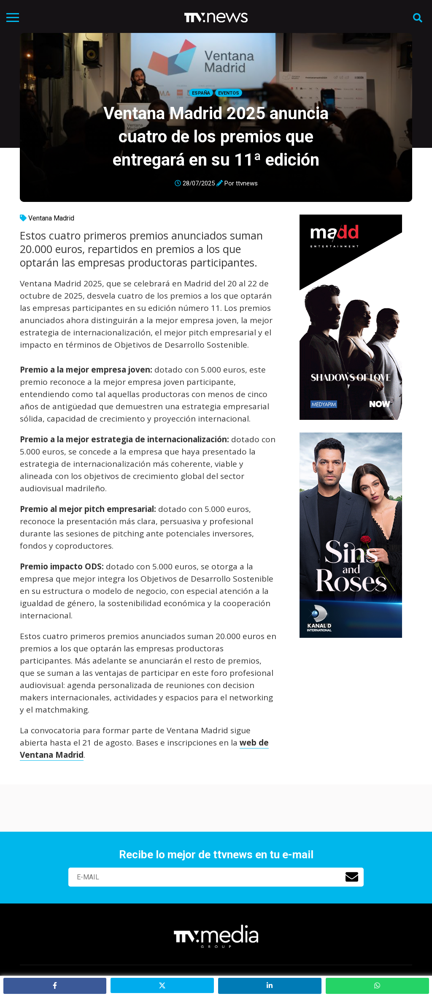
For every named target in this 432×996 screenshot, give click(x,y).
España (201, 93)
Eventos (228, 93)
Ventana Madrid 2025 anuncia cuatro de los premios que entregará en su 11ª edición (216, 136)
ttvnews (247, 183)
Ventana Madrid (51, 218)
